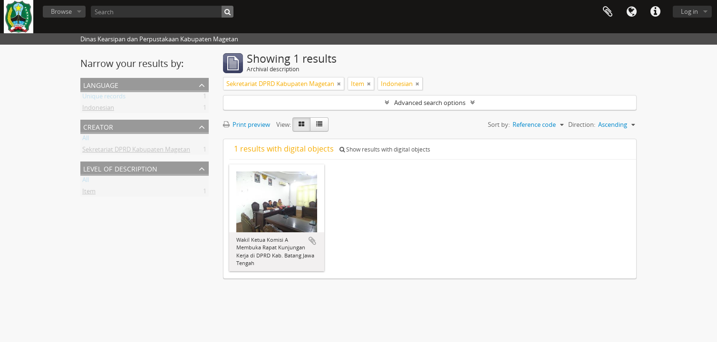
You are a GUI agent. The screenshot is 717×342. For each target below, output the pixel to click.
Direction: (581, 124)
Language (631, 12)
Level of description (120, 168)
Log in (689, 11)
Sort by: (499, 124)
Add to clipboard (312, 241)
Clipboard (608, 12)
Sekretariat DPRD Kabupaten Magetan (136, 151)
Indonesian (98, 109)
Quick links (655, 12)
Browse (61, 11)
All (85, 139)
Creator (98, 126)
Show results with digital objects (384, 149)
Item (89, 193)
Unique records (104, 98)
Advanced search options (429, 102)
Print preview (246, 124)
